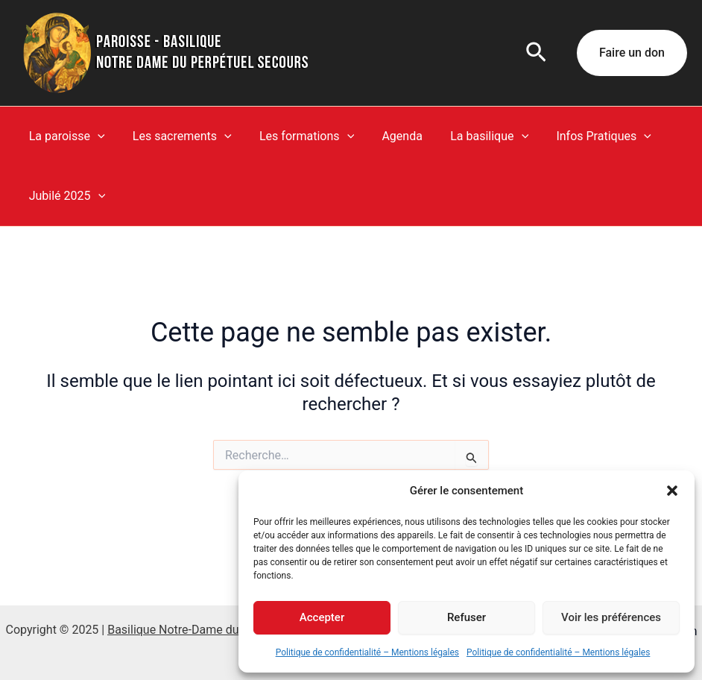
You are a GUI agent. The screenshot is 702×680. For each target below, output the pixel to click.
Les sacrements (176, 136)
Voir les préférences (611, 617)
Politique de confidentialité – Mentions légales (367, 652)
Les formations (297, 136)
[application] (95, 136)
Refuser (466, 617)
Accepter (322, 617)
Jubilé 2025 (65, 196)
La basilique (471, 136)
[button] (672, 490)
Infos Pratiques (581, 136)
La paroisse (65, 136)
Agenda (388, 136)
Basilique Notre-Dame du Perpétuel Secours (222, 630)
